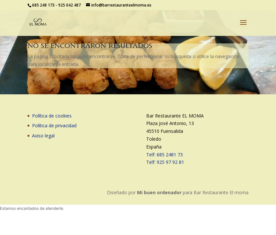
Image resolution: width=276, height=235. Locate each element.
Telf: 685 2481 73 (164, 154)
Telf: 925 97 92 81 (165, 162)
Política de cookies (52, 116)
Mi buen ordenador (159, 192)
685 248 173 (43, 5)
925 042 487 (69, 5)
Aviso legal (43, 136)
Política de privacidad (54, 125)
